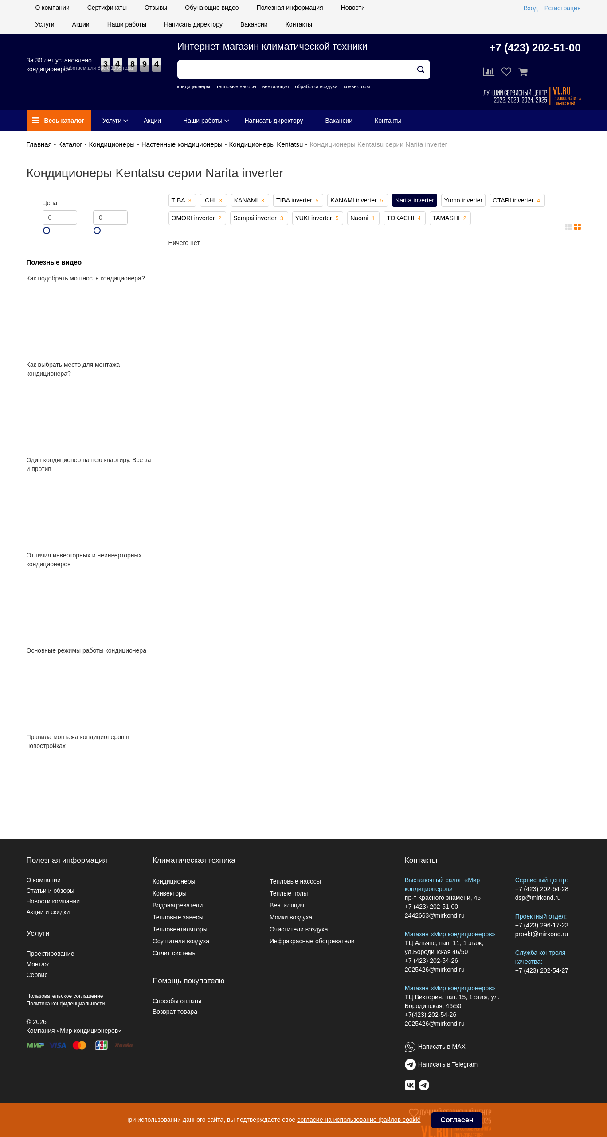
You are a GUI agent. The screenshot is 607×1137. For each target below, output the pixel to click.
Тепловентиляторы (180, 929)
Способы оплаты (177, 1001)
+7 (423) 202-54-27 (541, 970)
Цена (50, 202)
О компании (52, 7)
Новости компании (53, 901)
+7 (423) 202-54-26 (431, 960)
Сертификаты (107, 7)
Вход (531, 8)
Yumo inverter (463, 200)
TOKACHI (405, 218)
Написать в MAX (442, 1046)
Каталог (70, 144)
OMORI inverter (197, 218)
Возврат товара (175, 1011)
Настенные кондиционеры (182, 144)
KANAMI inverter (357, 201)
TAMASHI (450, 218)
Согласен (456, 1120)
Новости (353, 7)
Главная (39, 144)
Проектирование (50, 953)
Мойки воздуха (291, 917)
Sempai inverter (259, 218)
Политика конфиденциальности (66, 1004)
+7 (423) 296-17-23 (541, 925)
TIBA (182, 201)
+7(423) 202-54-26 (430, 1014)
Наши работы (126, 24)
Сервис (37, 974)
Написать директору (193, 24)
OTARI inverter (517, 201)
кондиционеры (193, 86)
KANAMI (250, 201)
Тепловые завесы (178, 917)
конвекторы (357, 86)
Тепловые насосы (295, 881)
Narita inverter (414, 200)
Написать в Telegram (448, 1064)
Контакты (299, 24)
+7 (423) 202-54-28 (541, 888)
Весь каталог (58, 121)
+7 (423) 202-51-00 (534, 48)
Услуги (45, 24)
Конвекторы (170, 893)
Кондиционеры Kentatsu (266, 144)
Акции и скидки (48, 911)
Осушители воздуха (181, 941)
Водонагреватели (178, 905)
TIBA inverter (298, 201)
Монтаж (38, 964)
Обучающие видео (212, 7)
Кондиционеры (112, 144)
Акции (81, 24)
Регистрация (562, 8)
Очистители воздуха (299, 929)
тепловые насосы (236, 86)
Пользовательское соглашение (65, 996)
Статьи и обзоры (50, 890)
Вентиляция (287, 905)
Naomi (363, 218)
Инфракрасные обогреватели (312, 941)
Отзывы (156, 7)
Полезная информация (290, 7)
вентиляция (275, 86)
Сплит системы (175, 953)
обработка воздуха (316, 86)
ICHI (213, 201)
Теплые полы (289, 893)
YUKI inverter (318, 218)
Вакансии (254, 24)
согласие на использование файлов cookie (358, 1119)
